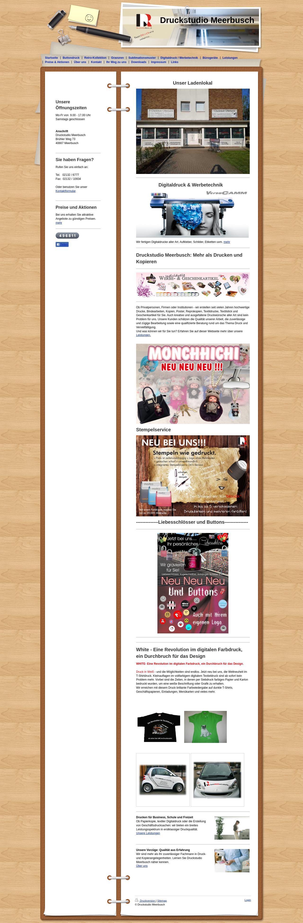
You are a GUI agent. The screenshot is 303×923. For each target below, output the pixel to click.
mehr (227, 242)
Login (248, 900)
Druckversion (145, 900)
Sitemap (162, 900)
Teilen (62, 244)
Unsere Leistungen (148, 833)
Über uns (142, 866)
